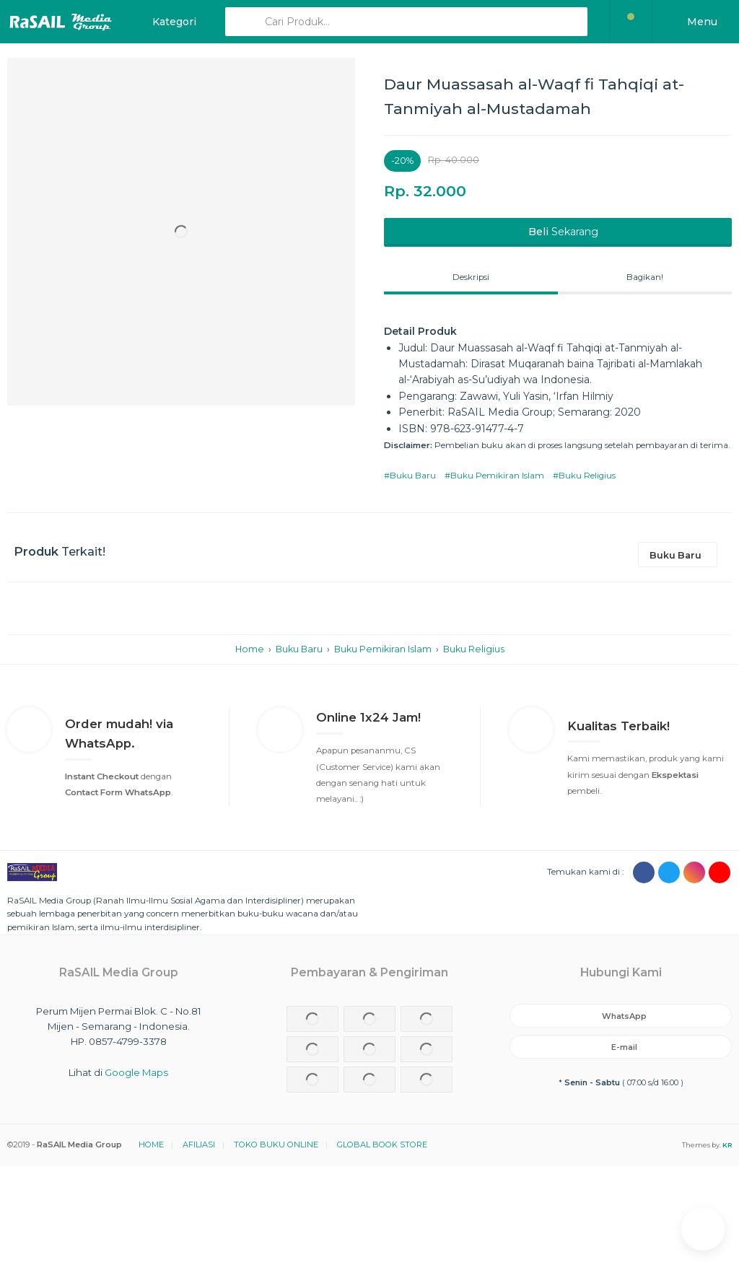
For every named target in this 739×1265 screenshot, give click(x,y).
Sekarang (561, 231)
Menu (700, 21)
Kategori (172, 21)
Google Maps (136, 1072)
